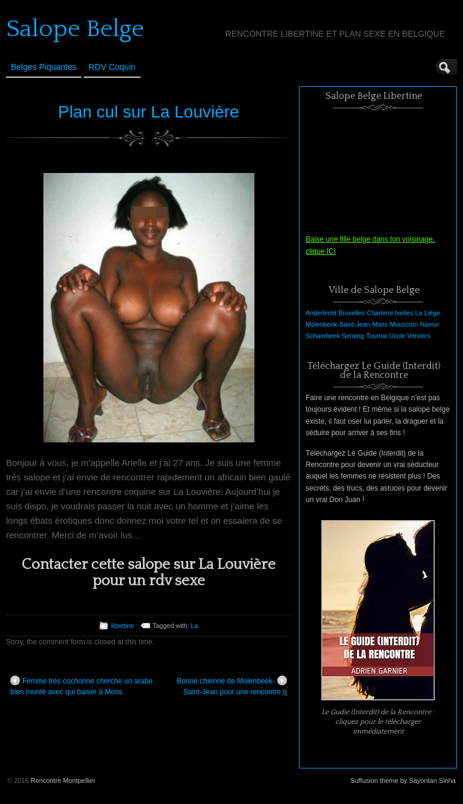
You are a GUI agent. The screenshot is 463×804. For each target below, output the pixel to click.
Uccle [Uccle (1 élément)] (397, 335)
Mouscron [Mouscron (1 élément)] (403, 324)
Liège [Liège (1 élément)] (432, 312)
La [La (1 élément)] (419, 312)
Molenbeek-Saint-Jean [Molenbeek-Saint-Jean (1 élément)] (338, 324)
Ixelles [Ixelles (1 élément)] (404, 312)
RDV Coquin (112, 67)
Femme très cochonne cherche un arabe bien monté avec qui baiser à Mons (81, 686)
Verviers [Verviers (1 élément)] (419, 335)
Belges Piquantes (44, 67)
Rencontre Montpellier (63, 780)
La (194, 625)
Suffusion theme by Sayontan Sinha (403, 780)
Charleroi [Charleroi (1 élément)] (379, 312)
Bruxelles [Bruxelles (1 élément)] (351, 312)
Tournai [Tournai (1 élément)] (376, 335)
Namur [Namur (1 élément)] (429, 324)
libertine (122, 625)
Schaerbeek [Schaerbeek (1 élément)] (323, 335)
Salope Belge (75, 29)
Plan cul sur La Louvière (148, 111)
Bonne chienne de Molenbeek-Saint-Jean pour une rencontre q (232, 686)
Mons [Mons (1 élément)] (380, 324)
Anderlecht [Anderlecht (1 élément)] (321, 312)
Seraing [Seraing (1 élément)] (353, 335)
